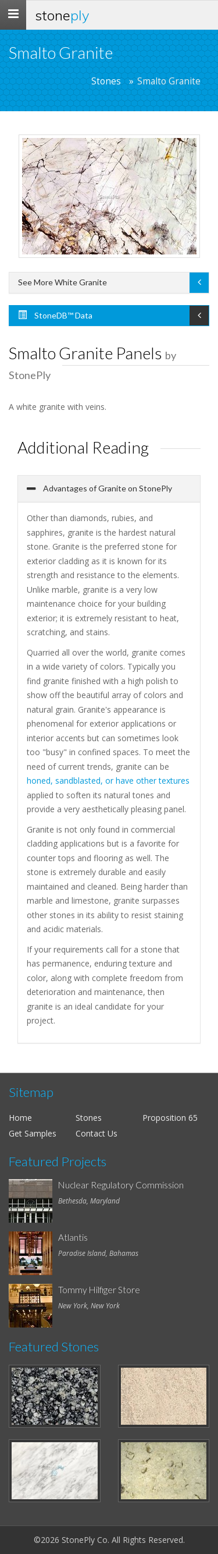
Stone (62, 15)
